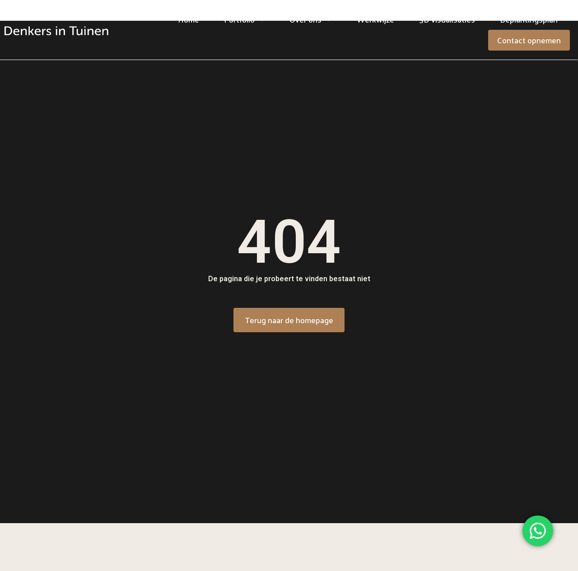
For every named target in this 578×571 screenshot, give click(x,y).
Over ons (310, 19)
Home (188, 19)
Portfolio (244, 19)
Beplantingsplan (529, 19)
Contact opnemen (529, 39)
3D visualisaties (447, 19)
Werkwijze (375, 19)
